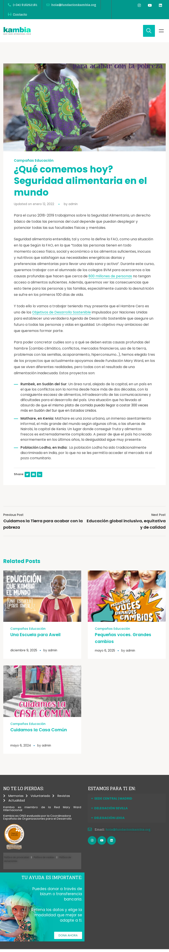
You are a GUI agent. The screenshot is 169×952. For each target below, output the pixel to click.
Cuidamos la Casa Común (40, 732)
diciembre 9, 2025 (24, 653)
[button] (127, 801)
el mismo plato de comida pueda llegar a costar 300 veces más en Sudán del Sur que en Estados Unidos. (85, 411)
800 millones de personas (110, 279)
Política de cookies (44, 859)
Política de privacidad (16, 859)
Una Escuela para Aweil (36, 637)
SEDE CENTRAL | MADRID (113, 800)
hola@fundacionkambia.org (128, 831)
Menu (161, 33)
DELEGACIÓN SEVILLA (111, 810)
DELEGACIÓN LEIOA (109, 820)
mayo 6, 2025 (105, 653)
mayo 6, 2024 (20, 747)
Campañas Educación (34, 163)
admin (73, 207)
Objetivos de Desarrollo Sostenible (62, 315)
